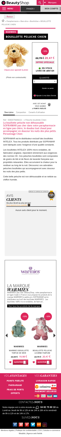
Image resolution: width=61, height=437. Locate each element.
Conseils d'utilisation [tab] (37, 112)
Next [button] (54, 335)
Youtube (21, 425)
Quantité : (44, 78)
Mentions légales (7, 430)
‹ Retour (9, 17)
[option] (19, 339)
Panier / (30, 9)
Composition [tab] (21, 112)
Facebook (15, 425)
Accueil (3, 20)
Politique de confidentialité (26, 430)
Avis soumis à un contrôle (16, 205)
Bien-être (24, 21)
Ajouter (18, 362)
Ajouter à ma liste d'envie (46, 95)
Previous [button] (6, 336)
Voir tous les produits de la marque (24, 306)
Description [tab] (9, 112)
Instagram (45, 425)
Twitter (33, 425)
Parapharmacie (13, 21)
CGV (40, 430)
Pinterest (27, 425)
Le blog (39, 425)
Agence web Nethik (34, 433)
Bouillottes (34, 21)
